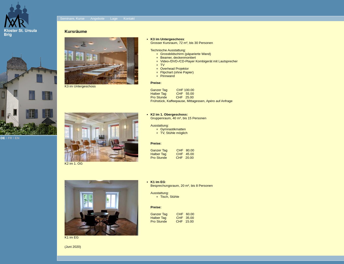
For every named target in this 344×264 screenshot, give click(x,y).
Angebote (97, 18)
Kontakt (129, 18)
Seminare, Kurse (72, 18)
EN (17, 138)
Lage (114, 18)
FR (10, 138)
